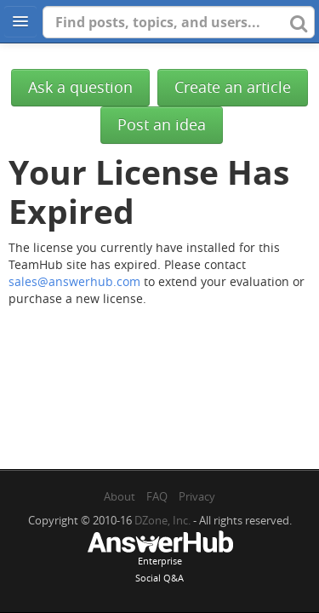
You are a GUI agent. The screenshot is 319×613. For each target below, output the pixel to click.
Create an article (232, 87)
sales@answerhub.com (74, 281)
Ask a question (80, 87)
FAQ (157, 496)
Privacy (197, 496)
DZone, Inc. (162, 520)
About (119, 496)
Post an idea (161, 125)
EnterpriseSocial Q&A (160, 558)
